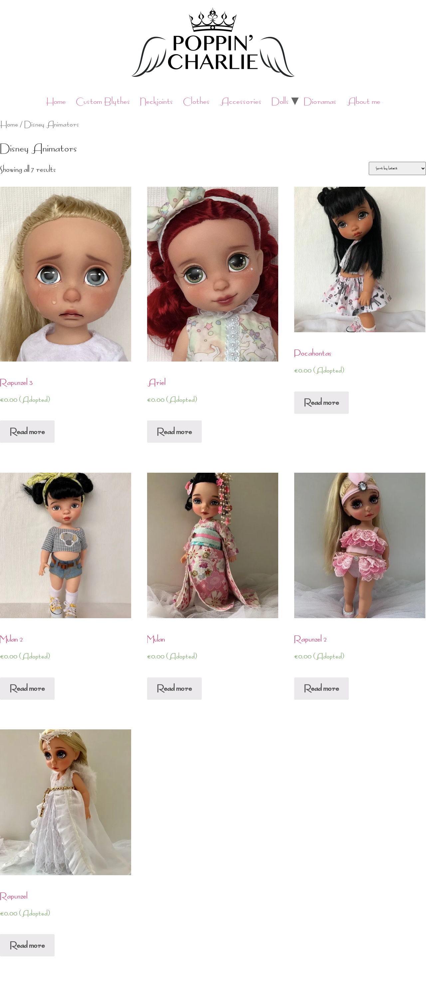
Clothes (196, 101)
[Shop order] (397, 168)
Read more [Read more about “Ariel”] (174, 431)
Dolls (280, 101)
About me (363, 101)
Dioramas (320, 101)
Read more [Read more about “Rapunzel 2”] (321, 688)
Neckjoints (156, 101)
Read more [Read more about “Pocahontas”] (321, 402)
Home (56, 101)
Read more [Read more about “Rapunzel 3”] (27, 431)
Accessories (241, 101)
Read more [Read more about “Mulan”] (174, 688)
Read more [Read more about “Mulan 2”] (27, 688)
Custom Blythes (103, 101)
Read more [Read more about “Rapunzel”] (27, 945)
